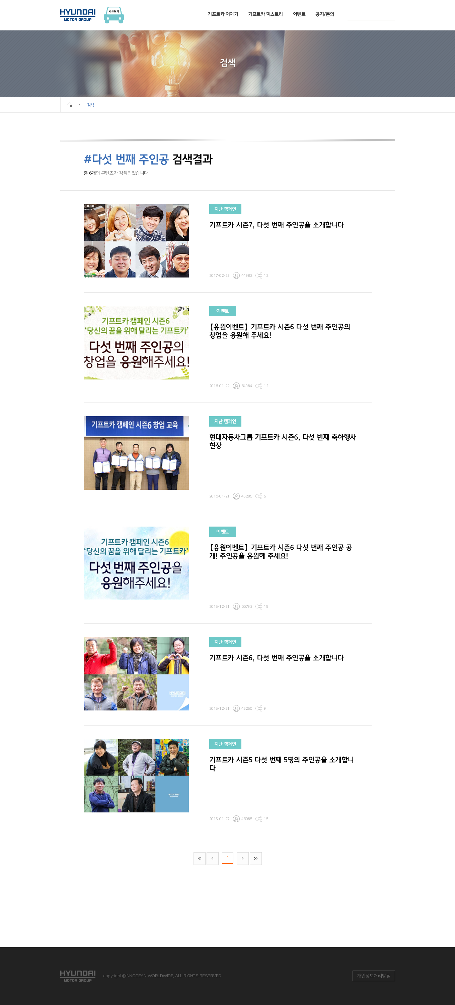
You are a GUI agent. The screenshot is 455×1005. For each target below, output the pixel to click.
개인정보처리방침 (373, 976)
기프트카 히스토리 (265, 14)
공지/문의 (324, 14)
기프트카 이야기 (223, 14)
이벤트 (299, 14)
